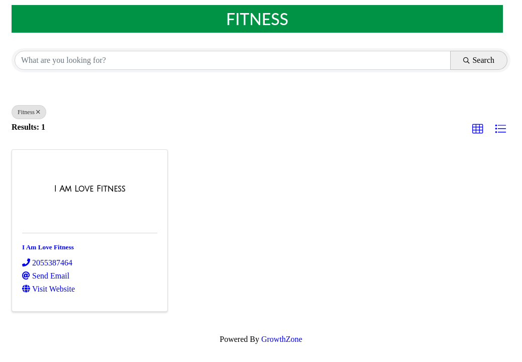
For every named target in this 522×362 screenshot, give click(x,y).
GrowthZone (281, 339)
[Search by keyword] (233, 60)
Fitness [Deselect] (29, 112)
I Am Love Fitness (48, 247)
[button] (478, 129)
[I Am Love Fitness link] (89, 189)
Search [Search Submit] (478, 60)
